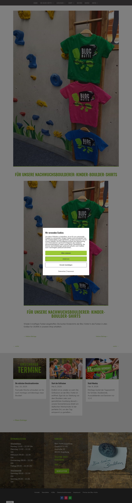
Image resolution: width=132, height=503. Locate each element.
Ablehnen (66, 259)
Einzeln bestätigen (66, 265)
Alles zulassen (66, 253)
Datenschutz (62, 271)
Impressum (70, 271)
